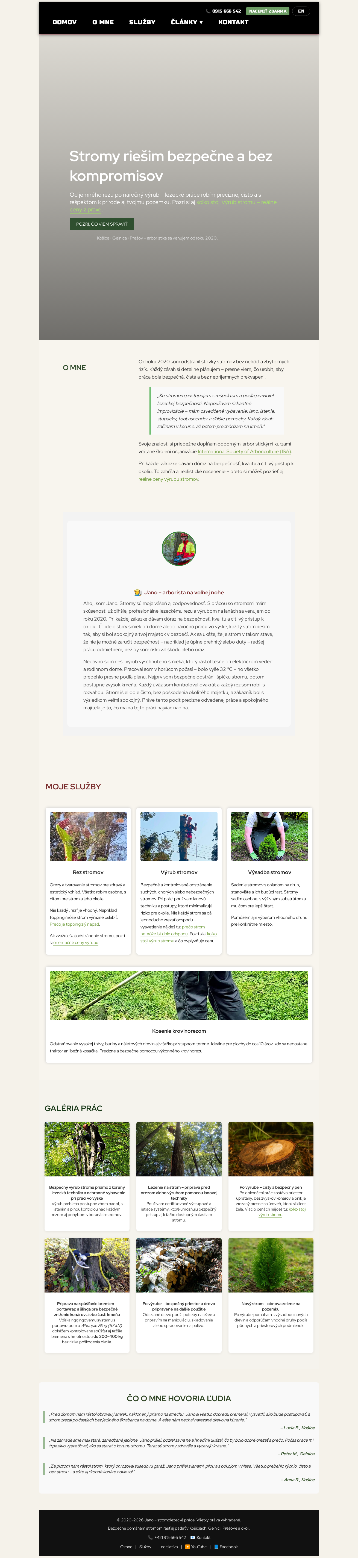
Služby (142, 22)
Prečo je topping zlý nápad (74, 924)
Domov (64, 22)
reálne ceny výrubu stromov (168, 479)
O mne (103, 22)
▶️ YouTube (196, 1547)
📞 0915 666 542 (223, 11)
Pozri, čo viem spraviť (102, 224)
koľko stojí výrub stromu (282, 1211)
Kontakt (233, 22)
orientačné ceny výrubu (75, 942)
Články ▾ (187, 22)
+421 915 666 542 (170, 1537)
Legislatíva (168, 1547)
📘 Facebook (226, 1547)
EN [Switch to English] (301, 11)
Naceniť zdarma (267, 11)
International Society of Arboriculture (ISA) (244, 451)
